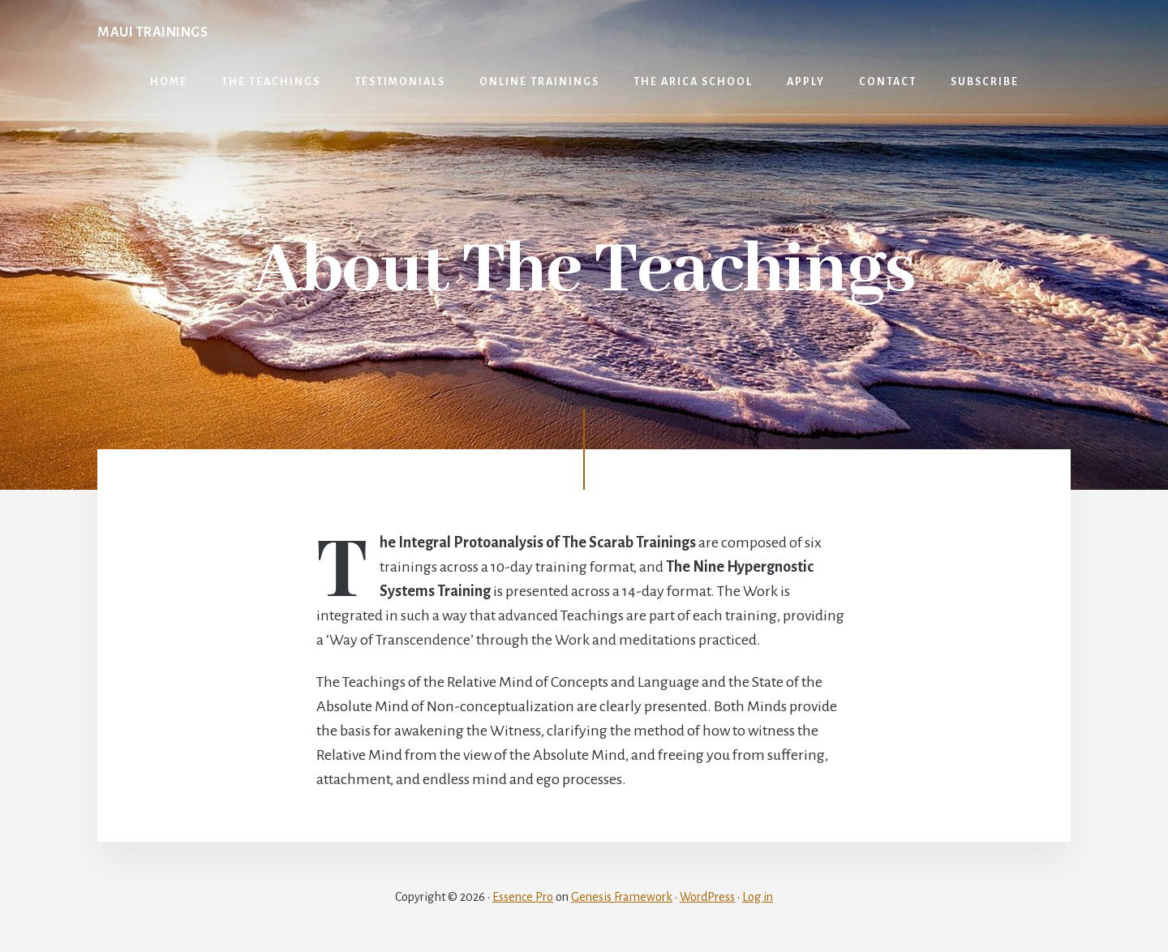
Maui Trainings (152, 32)
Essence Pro (522, 896)
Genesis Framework (621, 896)
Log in (757, 896)
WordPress (707, 896)
